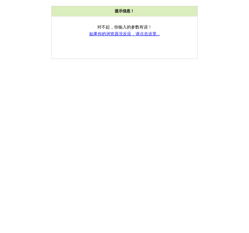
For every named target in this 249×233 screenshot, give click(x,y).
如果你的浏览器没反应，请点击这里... (124, 33)
